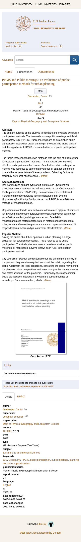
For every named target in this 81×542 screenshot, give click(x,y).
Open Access (37, 356)
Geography (14, 459)
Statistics (45, 42)
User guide (26, 532)
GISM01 (40, 114)
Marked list (13, 46)
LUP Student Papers (44, 21)
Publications (24, 72)
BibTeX (21, 396)
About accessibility (42, 532)
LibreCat (45, 524)
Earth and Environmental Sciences (21, 452)
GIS (5, 459)
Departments (46, 71)
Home (8, 71)
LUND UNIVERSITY (21, 4)
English (7, 485)
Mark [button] (40, 91)
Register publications (16, 42)
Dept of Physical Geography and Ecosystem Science (40, 121)
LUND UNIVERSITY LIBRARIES (52, 4)
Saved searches (52, 46)
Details (8, 396)
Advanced (7, 60)
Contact (57, 532)
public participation (40, 459)
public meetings (60, 459)
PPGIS (25, 459)
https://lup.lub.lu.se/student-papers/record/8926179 (28, 386)
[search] (42, 60)
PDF (48, 356)
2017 (40, 103)
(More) (44, 176)
